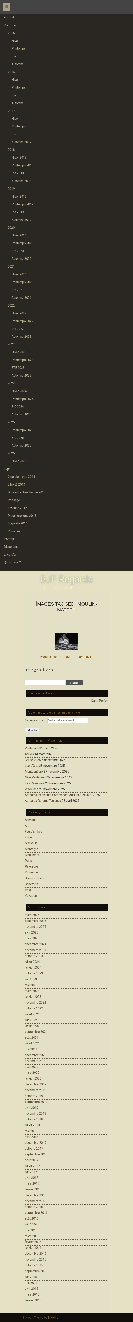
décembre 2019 (35, 1084)
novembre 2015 (35, 1259)
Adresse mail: (36, 720)
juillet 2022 (32, 1014)
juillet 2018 (32, 1125)
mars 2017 (32, 1183)
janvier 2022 (33, 1026)
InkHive (53, 1317)
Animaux (30, 820)
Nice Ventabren (35, 777)
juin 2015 (31, 1277)
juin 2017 (31, 1172)
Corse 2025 (33, 760)
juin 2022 (31, 1020)
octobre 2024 (34, 956)
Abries (29, 754)
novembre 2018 (35, 1113)
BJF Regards (66, 579)
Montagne (31, 849)
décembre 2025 (35, 921)
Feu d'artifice (33, 831)
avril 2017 (31, 1178)
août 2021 (31, 1037)
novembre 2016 (35, 1201)
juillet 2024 (32, 962)
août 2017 (31, 1160)
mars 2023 (32, 991)
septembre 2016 (36, 1213)
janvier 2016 (33, 1248)
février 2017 (33, 1189)
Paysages (32, 866)
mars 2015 (32, 1294)
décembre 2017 (35, 1143)
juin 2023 (31, 979)
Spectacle (31, 884)
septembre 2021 (36, 1032)
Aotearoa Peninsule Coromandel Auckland (53, 795)
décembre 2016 (35, 1195)
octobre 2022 (34, 1008)
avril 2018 (31, 1137)
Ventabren (32, 748)
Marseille (31, 843)
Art (27, 825)
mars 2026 (32, 915)
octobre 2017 (34, 1148)
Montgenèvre (34, 771)
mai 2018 (31, 1131)
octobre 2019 (34, 1096)
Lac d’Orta (31, 766)
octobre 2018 (34, 1119)
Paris (28, 861)
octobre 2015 (34, 1265)
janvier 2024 (33, 967)
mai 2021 (31, 1049)
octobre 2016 (34, 1207)
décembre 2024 (35, 944)
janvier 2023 (33, 997)
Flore (28, 837)
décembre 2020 (35, 1055)
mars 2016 (32, 1236)
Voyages (31, 896)
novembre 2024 (35, 950)
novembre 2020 (35, 1061)
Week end (31, 789)
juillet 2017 (32, 1166)
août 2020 (31, 1067)
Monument (32, 855)
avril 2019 (31, 1107)
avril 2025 (31, 932)
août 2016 (31, 1218)
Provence (31, 872)
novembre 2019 (35, 1090)
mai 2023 (31, 985)
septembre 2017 (36, 1154)
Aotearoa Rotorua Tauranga (43, 801)
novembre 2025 (35, 926)
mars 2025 (32, 938)
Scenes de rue (34, 878)
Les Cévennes (34, 783)
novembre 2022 (35, 1002)
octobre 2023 (34, 973)
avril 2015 (31, 1288)
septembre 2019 (36, 1102)
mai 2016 (31, 1230)
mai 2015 (31, 1283)
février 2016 (33, 1242)
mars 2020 (32, 1072)
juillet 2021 (32, 1043)
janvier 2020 (33, 1078)
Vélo (28, 890)
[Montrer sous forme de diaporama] (66, 657)
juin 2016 (31, 1224)
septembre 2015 (36, 1271)
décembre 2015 (35, 1253)
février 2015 (33, 1300)
